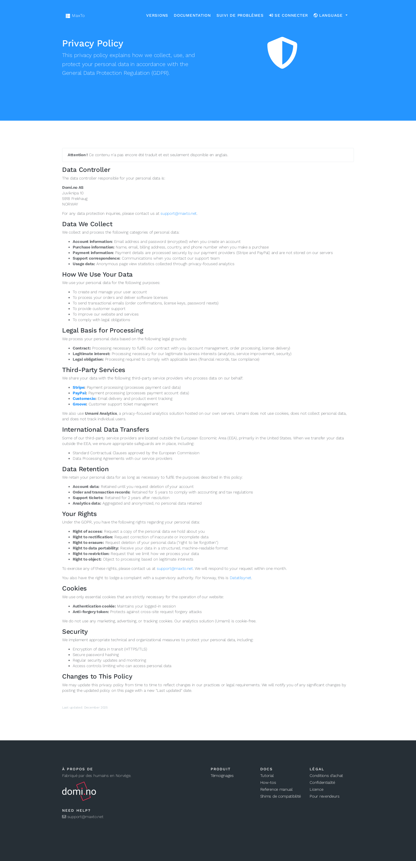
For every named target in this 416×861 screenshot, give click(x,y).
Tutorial (267, 775)
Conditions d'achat (326, 775)
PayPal (79, 393)
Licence (316, 789)
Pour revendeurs (325, 796)
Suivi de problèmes (240, 15)
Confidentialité (322, 782)
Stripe (78, 387)
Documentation (192, 15)
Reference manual (276, 789)
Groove (79, 404)
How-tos (268, 782)
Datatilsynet (240, 577)
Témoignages (222, 775)
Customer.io (84, 398)
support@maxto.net (179, 213)
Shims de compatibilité (280, 796)
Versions (157, 15)
